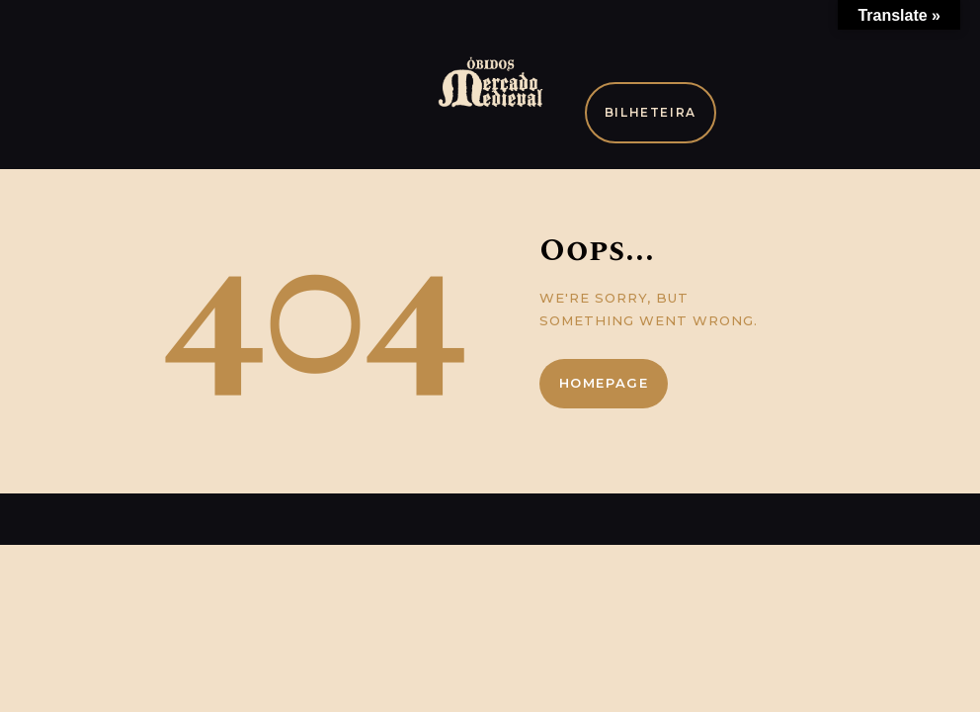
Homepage (604, 383)
